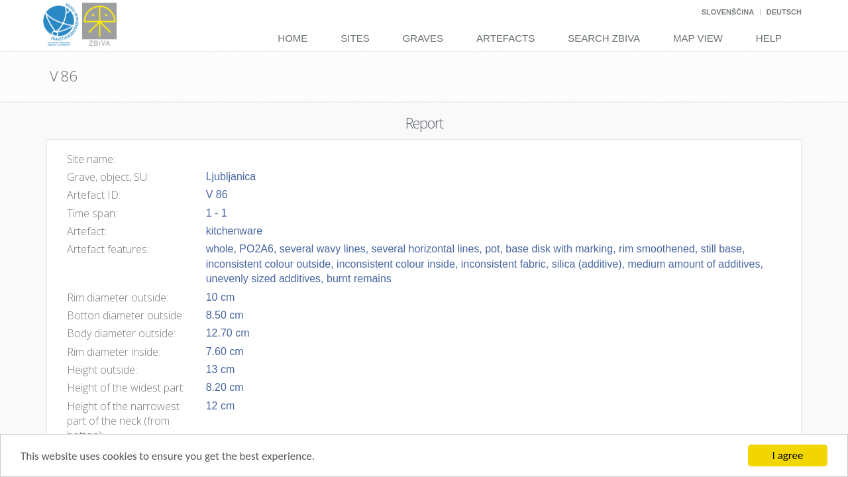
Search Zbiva (604, 38)
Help (769, 38)
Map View (698, 38)
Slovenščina (728, 12)
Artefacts (505, 38)
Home (292, 38)
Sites (355, 38)
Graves (423, 38)
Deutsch (784, 12)
